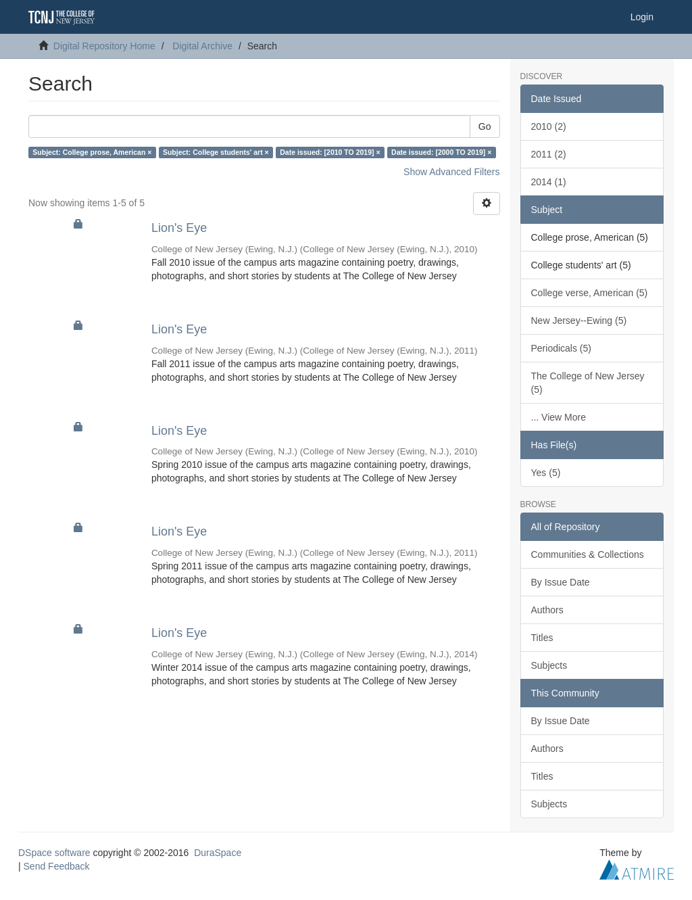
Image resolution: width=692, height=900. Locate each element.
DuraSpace (217, 852)
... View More (558, 417)
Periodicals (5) (561, 348)
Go (484, 126)
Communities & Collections (587, 554)
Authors (547, 610)
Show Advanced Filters (451, 171)
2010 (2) (548, 126)
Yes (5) (546, 472)
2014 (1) (548, 181)
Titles (542, 637)
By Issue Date (560, 582)
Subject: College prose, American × (91, 152)
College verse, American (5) (589, 292)
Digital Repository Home (104, 46)
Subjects (549, 665)
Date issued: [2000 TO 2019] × (441, 152)
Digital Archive (202, 46)
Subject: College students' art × (216, 152)
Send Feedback (57, 866)
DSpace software (54, 852)
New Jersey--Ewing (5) (579, 320)
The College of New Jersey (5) (588, 383)
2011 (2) (548, 154)
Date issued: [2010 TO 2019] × (330, 152)
